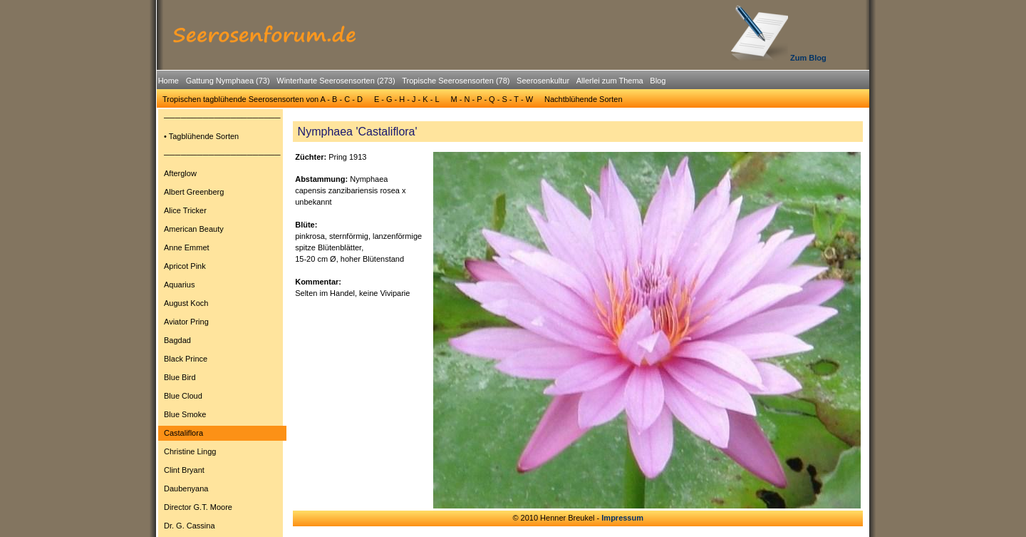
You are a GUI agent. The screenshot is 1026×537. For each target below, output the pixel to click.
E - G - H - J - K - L (407, 99)
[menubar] (412, 82)
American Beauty (194, 229)
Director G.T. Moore (198, 507)
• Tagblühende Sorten (201, 136)
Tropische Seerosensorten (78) (455, 80)
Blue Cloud (183, 396)
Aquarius (179, 284)
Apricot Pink (185, 266)
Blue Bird (180, 377)
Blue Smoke (185, 414)
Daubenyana (186, 488)
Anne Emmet (186, 247)
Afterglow (180, 173)
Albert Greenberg (194, 192)
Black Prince (185, 358)
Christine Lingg (190, 451)
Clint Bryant (184, 470)
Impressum (622, 517)
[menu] (222, 324)
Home (168, 80)
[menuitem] (168, 80)
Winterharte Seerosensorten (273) (335, 80)
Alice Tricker (185, 210)
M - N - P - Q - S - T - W (492, 99)
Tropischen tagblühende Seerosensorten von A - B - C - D (262, 99)
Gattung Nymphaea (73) (228, 80)
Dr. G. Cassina (189, 525)
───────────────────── (222, 117)
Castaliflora (183, 433)
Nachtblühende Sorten (583, 99)
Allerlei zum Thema (609, 80)
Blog (657, 80)
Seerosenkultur (543, 80)
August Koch (186, 303)
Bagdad (177, 340)
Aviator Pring (186, 321)
